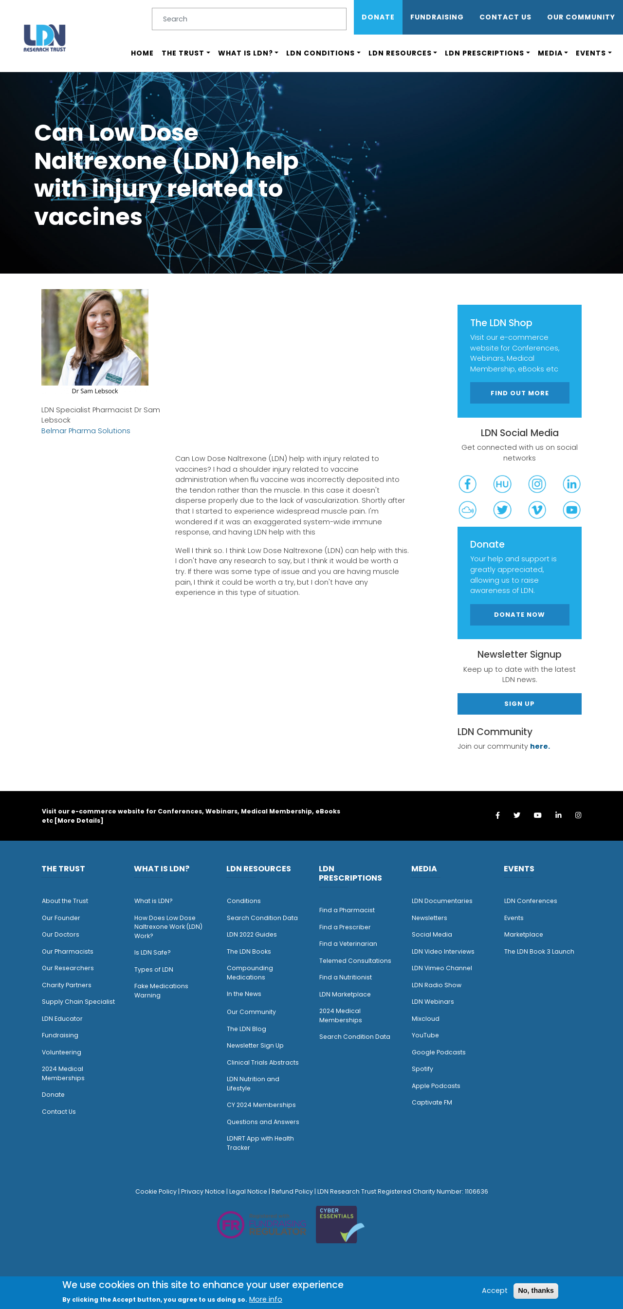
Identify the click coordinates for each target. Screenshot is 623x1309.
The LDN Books (249, 951)
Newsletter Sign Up (255, 1045)
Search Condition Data (262, 918)
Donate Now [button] (519, 614)
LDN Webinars (433, 1001)
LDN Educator (62, 1018)
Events (591, 53)
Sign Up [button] (519, 703)
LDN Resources (400, 53)
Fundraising (437, 17)
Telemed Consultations (355, 961)
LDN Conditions (320, 53)
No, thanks (536, 1290)
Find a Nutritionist (345, 977)
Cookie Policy (156, 1191)
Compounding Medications (250, 972)
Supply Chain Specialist (78, 1001)
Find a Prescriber (345, 927)
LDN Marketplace (345, 994)
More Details (78, 820)
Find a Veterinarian (348, 944)
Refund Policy (292, 1191)
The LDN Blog (246, 1029)
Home (142, 53)
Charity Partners (67, 985)
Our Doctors (60, 934)
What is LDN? (245, 53)
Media (550, 53)
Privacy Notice (203, 1191)
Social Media (432, 934)
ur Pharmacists (70, 951)
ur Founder (63, 918)
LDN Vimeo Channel (442, 968)
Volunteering (61, 1052)
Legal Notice (248, 1191)
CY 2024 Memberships (261, 1105)
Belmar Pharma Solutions (85, 431)
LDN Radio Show (436, 985)
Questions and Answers (263, 1122)
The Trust (183, 53)
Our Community (251, 1012)
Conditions (244, 901)
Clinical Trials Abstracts (263, 1062)
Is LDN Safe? (152, 952)
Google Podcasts (439, 1052)
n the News (244, 994)
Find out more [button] (520, 393)
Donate (378, 17)
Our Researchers (68, 968)
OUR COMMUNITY (581, 17)
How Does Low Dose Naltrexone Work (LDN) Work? (168, 927)
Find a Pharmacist (347, 910)
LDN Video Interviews (443, 951)
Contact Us (505, 17)
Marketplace (523, 934)
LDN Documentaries (442, 901)
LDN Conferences (530, 901)
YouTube (425, 1035)
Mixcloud (426, 1018)
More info (265, 1299)
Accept (495, 1290)
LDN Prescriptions (484, 53)
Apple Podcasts (436, 1086)
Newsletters (429, 918)
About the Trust (65, 901)
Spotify (422, 1069)
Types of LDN (153, 969)
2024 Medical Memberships (63, 1073)
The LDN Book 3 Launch (539, 951)
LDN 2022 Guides (252, 934)
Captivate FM (432, 1102)
